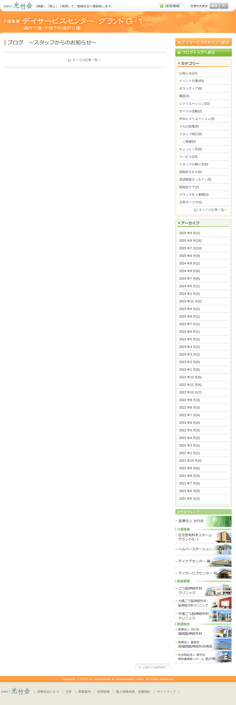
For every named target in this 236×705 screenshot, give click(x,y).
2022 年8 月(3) (189, 407)
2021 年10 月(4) (190, 461)
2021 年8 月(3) (189, 476)
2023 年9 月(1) (189, 309)
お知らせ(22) (188, 73)
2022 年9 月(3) (189, 400)
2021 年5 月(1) (189, 498)
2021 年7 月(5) (189, 483)
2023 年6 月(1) (189, 332)
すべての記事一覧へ (86, 60)
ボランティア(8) (190, 88)
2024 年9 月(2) (189, 263)
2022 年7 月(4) (189, 415)
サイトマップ (166, 691)
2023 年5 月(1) (189, 339)
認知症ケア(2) (189, 187)
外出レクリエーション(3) (197, 119)
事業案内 (84, 691)
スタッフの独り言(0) (193, 164)
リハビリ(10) (188, 157)
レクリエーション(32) (194, 103)
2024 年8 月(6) (189, 271)
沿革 (68, 691)
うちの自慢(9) (189, 126)
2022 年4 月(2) (189, 438)
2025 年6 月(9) (189, 256)
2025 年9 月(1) (189, 233)
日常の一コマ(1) (190, 202)
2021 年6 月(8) (189, 491)
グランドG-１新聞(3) (194, 194)
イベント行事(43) (191, 81)
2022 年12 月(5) (190, 377)
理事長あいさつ (48, 691)
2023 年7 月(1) (189, 324)
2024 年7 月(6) (189, 278)
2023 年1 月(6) (189, 369)
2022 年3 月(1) (189, 445)
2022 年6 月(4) (189, 423)
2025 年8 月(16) (190, 240)
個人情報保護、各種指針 (133, 691)
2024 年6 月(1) (189, 286)
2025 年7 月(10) (190, 248)
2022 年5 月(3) (189, 430)
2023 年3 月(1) (189, 354)
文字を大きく (223, 6)
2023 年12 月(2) (190, 301)
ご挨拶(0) (187, 141)
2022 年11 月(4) (190, 385)
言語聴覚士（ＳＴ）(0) (195, 179)
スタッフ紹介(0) (190, 134)
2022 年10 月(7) (190, 392)
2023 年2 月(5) (189, 362)
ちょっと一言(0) (190, 149)
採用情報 (103, 691)
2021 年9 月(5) (189, 468)
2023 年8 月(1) (189, 316)
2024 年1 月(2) (189, 294)
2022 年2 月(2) (189, 453)
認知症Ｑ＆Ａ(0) (190, 172)
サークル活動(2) (190, 111)
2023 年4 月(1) (189, 347)
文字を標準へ (214, 6)
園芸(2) (184, 96)
